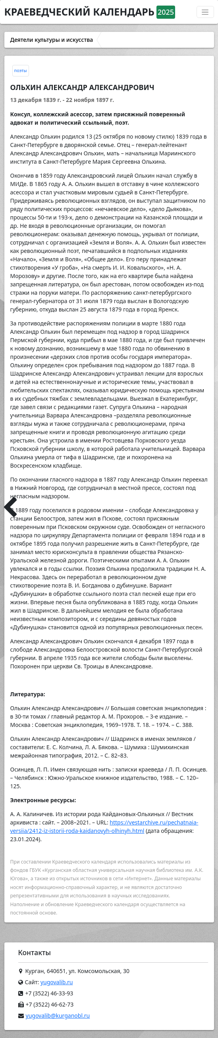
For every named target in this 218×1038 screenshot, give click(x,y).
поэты (20, 70)
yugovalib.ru (57, 982)
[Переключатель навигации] (205, 12)
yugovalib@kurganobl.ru (58, 1015)
